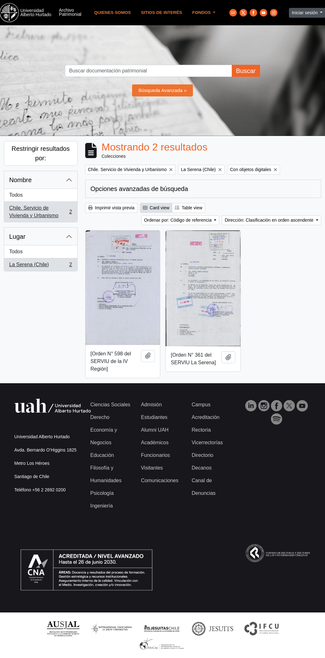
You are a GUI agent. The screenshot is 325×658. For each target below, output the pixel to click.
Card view (156, 207)
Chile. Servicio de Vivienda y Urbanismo (40, 211)
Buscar (246, 70)
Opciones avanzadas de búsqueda (139, 188)
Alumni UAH (155, 430)
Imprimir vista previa (111, 207)
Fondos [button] (202, 12)
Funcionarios (155, 455)
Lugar (17, 236)
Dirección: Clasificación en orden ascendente (270, 220)
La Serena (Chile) (40, 266)
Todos (16, 195)
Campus (201, 404)
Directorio (202, 455)
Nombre (20, 179)
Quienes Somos (112, 12)
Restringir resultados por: (41, 153)
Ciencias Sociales (110, 404)
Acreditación (206, 417)
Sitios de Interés (161, 12)
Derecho (99, 417)
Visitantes (152, 467)
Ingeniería (101, 505)
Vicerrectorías (207, 442)
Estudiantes (154, 417)
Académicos (155, 442)
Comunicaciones (159, 480)
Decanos (202, 467)
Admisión (151, 404)
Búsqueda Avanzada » (162, 90)
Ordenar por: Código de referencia (178, 220)
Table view (188, 207)
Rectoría (201, 430)
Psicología (102, 493)
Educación (102, 455)
